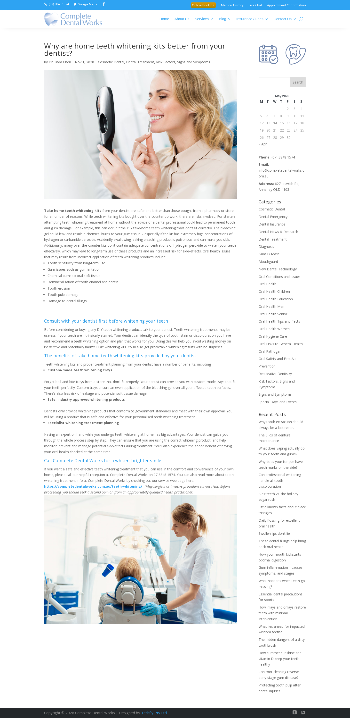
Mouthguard (268, 261)
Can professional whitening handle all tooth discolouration (280, 480)
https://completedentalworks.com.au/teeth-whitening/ (93, 486)
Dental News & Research (278, 231)
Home (164, 19)
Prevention (267, 366)
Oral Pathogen (270, 351)
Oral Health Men (271, 306)
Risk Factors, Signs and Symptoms (183, 62)
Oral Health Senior (273, 314)
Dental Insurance (272, 224)
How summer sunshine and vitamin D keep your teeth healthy (280, 659)
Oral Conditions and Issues (280, 276)
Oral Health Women (274, 328)
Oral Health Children (274, 291)
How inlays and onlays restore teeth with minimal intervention (282, 613)
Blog (222, 19)
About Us (182, 19)
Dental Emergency (273, 216)
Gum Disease (269, 254)
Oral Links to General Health (281, 344)
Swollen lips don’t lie (274, 533)
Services (202, 19)
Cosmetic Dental (111, 62)
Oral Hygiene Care (273, 336)
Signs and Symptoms (275, 394)
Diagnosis (266, 246)
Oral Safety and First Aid (277, 358)
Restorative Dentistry (275, 373)
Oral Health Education (276, 299)
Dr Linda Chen (60, 62)
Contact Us (283, 19)
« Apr (263, 144)
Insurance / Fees (249, 19)
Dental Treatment (140, 62)
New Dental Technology (278, 269)
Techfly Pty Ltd (154, 712)
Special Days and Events (278, 402)
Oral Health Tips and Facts (279, 321)
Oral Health (267, 284)
